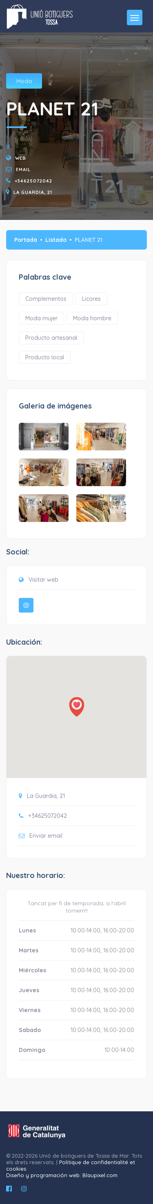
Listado (56, 239)
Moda (24, 81)
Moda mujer (41, 318)
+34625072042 (33, 181)
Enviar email (45, 835)
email (23, 169)
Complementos (46, 298)
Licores (91, 298)
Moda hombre (92, 318)
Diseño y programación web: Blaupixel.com (62, 1175)
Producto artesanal (51, 337)
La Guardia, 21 (32, 192)
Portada (25, 239)
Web (20, 158)
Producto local (44, 357)
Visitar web (43, 579)
